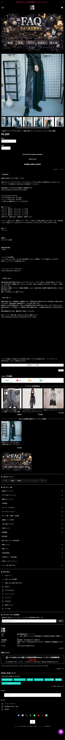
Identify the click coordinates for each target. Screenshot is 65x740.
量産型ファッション (8, 499)
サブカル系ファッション (9, 495)
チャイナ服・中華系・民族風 (10, 516)
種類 (2, 138)
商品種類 (4, 532)
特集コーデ (5, 549)
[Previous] (2, 85)
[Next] (63, 85)
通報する (61, 370)
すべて (7, 380)
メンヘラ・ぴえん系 (8, 507)
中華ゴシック (6, 528)
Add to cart (32, 159)
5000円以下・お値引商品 (9, 557)
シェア (62, 169)
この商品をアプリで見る (32, 365)
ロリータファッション (8, 511)
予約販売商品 (6, 553)
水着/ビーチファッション (9, 561)
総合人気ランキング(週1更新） (11, 540)
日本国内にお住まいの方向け (32, 164)
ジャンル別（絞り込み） (9, 565)
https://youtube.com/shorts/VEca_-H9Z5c (14, 190)
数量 (2, 145)
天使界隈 (4, 503)
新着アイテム (6, 544)
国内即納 (4, 536)
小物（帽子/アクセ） (8, 524)
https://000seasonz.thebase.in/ (11, 270)
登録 (60, 621)
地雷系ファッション (8, 491)
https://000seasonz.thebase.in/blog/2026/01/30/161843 (18, 317)
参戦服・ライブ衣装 (8, 520)
